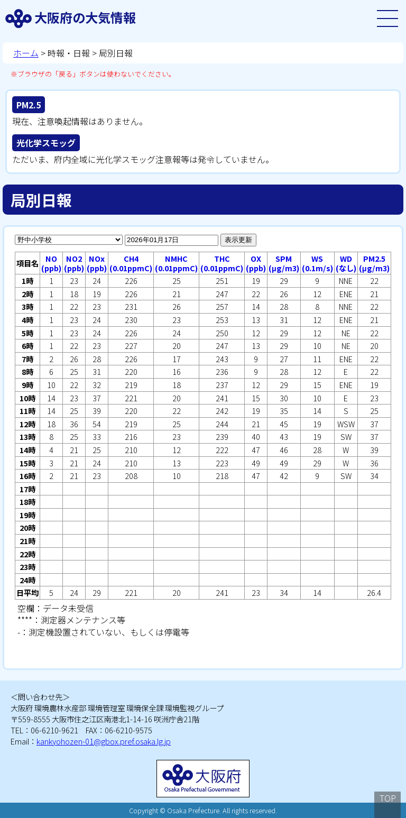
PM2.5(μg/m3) (374, 263)
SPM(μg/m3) (284, 263)
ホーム (26, 53)
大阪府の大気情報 (85, 17)
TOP (388, 798)
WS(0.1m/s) (317, 263)
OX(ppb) (256, 263)
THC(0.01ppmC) (221, 263)
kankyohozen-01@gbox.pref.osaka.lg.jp (103, 741)
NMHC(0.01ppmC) (176, 263)
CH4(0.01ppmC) (130, 263)
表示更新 (238, 240)
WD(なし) (346, 263)
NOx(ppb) (97, 263)
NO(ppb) (51, 263)
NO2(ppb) (74, 263)
